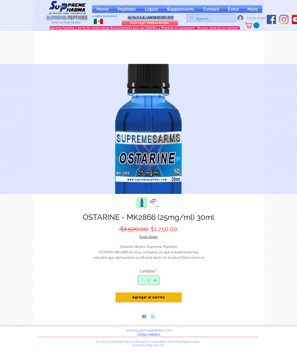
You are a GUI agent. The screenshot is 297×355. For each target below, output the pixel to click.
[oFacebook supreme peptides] (271, 19)
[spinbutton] (148, 280)
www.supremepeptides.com (149, 330)
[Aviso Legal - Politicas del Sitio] (150, 22)
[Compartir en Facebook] (144, 316)
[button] (233, 9)
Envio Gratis (148, 237)
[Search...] (211, 18)
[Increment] (155, 280)
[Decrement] (141, 280)
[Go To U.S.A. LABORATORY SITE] (151, 17)
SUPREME (67, 17)
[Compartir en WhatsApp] (153, 316)
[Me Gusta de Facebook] (276, 9)
